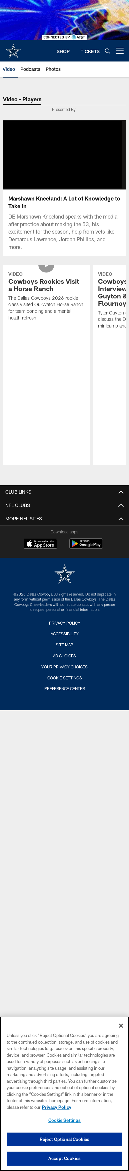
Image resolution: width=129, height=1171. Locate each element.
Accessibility (65, 633)
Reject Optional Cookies (64, 1139)
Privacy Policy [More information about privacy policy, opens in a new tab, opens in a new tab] (56, 1107)
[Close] (121, 1025)
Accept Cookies (64, 1158)
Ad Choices (64, 655)
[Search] (107, 50)
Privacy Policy (64, 623)
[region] (64, 1093)
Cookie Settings (64, 677)
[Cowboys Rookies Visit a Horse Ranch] (46, 297)
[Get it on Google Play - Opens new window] (86, 547)
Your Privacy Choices (64, 666)
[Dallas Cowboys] (64, 574)
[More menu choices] (120, 51)
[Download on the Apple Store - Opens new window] (40, 544)
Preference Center (64, 688)
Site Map (64, 644)
